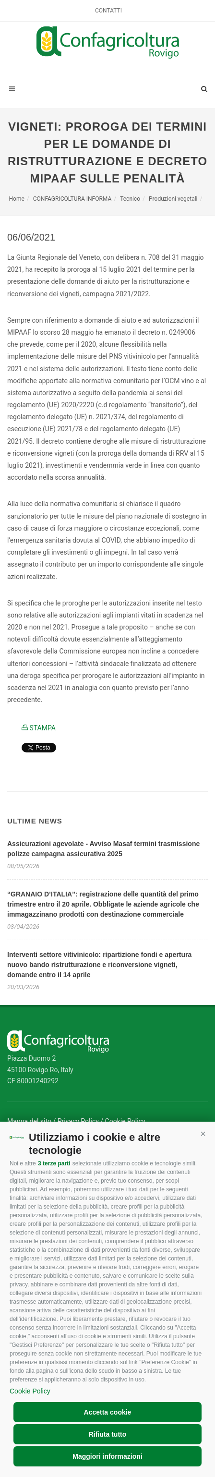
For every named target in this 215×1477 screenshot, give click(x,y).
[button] (203, 1133)
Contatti (108, 10)
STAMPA (39, 728)
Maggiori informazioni (107, 1456)
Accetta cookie (107, 1412)
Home (16, 198)
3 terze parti (54, 1163)
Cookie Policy (30, 1391)
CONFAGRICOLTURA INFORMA (72, 198)
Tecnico (130, 198)
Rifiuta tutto (108, 1434)
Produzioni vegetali (173, 198)
